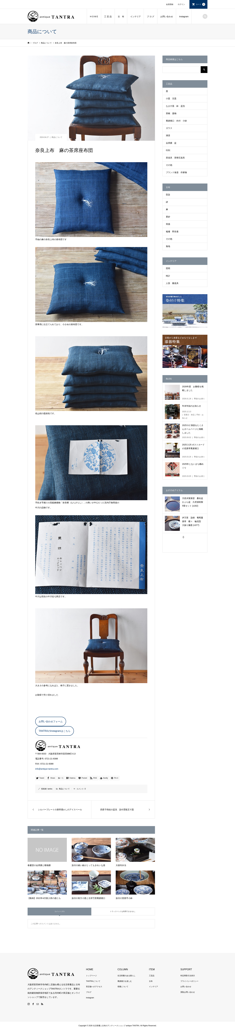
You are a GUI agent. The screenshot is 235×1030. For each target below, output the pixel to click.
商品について (57, 137)
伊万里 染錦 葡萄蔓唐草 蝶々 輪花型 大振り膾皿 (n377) (192, 521)
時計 (168, 276)
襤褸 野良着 (172, 231)
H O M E (94, 16)
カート (200, 4)
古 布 (121, 16)
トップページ (91, 976)
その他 (169, 165)
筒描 (168, 224)
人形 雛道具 (172, 283)
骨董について (123, 987)
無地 (168, 246)
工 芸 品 (108, 16)
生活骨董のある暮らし (126, 976)
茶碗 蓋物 (171, 113)
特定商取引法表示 (187, 976)
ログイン (181, 4)
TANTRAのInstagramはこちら (54, 731)
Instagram (183, 16)
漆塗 (168, 135)
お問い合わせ (166, 16)
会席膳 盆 (171, 143)
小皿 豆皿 (171, 98)
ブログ (88, 992)
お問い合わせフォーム (51, 721)
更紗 (168, 216)
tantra (50, 789)
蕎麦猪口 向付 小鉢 (176, 121)
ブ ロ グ (150, 16)
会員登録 (169, 4)
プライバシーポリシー (189, 981)
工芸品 (151, 976)
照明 (168, 268)
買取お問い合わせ (187, 992)
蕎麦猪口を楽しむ (125, 981)
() (183, 537)
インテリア (135, 16)
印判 (168, 150)
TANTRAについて (93, 981)
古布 (151, 981)
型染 (168, 194)
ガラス (169, 128)
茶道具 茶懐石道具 (175, 157)
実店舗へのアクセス (94, 987)
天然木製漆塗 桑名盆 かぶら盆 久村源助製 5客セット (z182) (193, 502)
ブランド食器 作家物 (176, 172)
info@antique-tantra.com (46, 769)
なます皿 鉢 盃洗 (175, 106)
